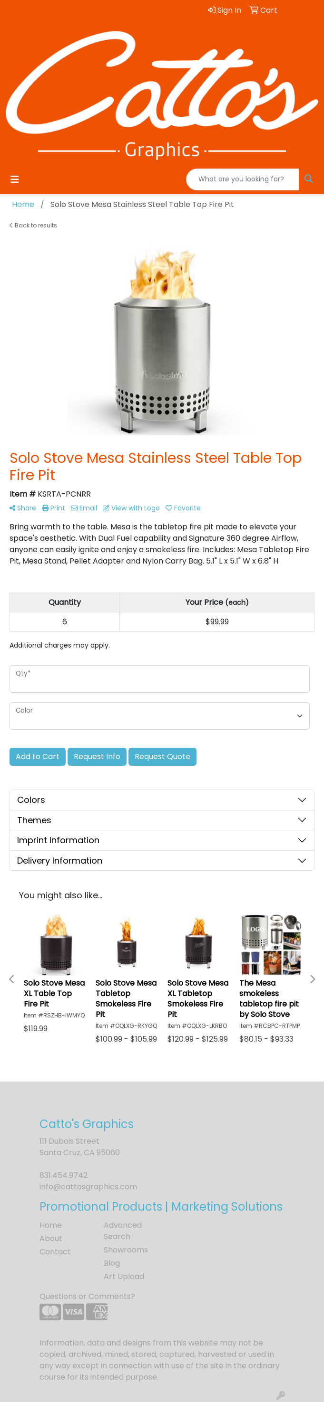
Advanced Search (123, 1231)
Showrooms (126, 1249)
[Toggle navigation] (15, 179)
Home (50, 1225)
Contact (55, 1251)
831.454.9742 (63, 1175)
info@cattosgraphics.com (88, 1186)
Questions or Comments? (87, 1296)
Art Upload (124, 1276)
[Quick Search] (242, 179)
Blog (112, 1263)
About (50, 1238)
